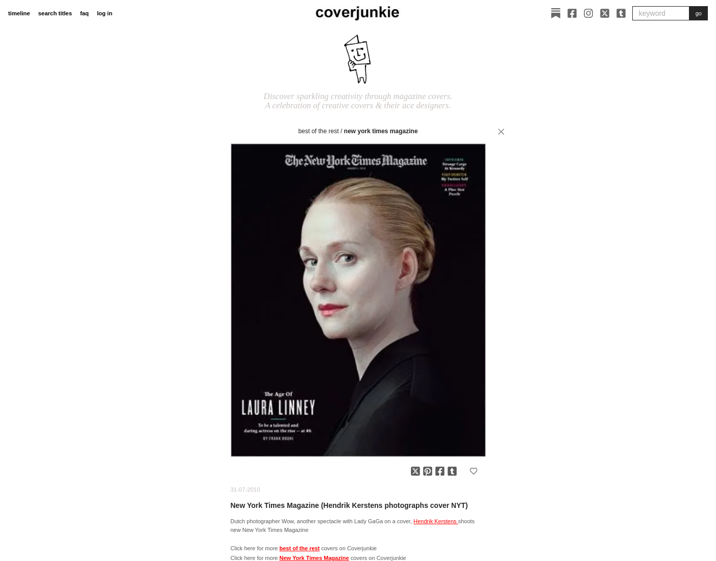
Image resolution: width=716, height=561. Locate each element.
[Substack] (556, 13)
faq (84, 13)
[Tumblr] (621, 13)
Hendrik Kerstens (435, 521)
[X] (605, 13)
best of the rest (318, 131)
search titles (55, 13)
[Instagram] (588, 13)
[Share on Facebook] (440, 471)
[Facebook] (572, 13)
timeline (19, 13)
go (699, 13)
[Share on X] (415, 471)
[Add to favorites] (473, 471)
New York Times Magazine (381, 131)
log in (104, 13)
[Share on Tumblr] (452, 471)
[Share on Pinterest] (428, 471)
